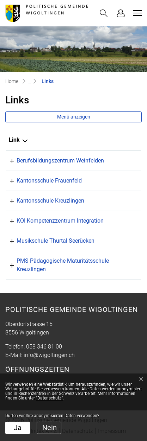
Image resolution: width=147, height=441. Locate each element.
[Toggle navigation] (136, 13)
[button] (103, 13)
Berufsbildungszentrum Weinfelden (60, 160)
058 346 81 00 (44, 346)
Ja (18, 427)
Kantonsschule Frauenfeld (49, 180)
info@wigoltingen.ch (49, 355)
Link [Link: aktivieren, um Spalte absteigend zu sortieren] (14, 139)
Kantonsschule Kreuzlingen (50, 200)
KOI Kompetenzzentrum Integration (60, 220)
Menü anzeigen (73, 117)
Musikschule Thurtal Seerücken (55, 240)
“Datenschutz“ (49, 398)
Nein (49, 427)
